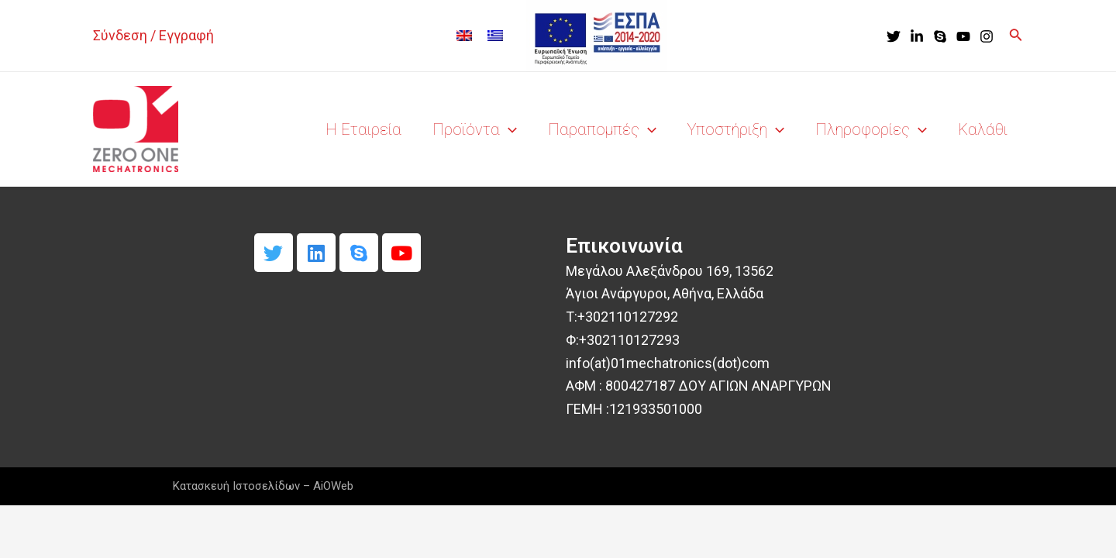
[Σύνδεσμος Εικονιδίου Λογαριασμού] (153, 35)
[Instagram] (987, 36)
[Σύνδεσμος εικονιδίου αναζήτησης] (1016, 36)
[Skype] (940, 36)
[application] (508, 129)
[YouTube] (963, 36)
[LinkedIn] (917, 36)
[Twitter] (894, 36)
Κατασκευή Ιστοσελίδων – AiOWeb (263, 486)
